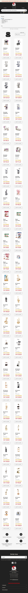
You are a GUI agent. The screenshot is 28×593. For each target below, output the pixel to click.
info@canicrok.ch (15, 579)
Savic (3, 22)
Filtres (8, 33)
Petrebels (4, 20)
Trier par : (22, 32)
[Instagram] (15, 562)
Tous (3, 18)
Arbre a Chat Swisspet (7, 19)
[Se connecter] (21, 13)
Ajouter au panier (6, 57)
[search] (25, 10)
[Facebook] (12, 562)
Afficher (8, 35)
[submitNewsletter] (25, 557)
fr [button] (25, 12)
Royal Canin (5, 21)
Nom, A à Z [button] (18, 34)
